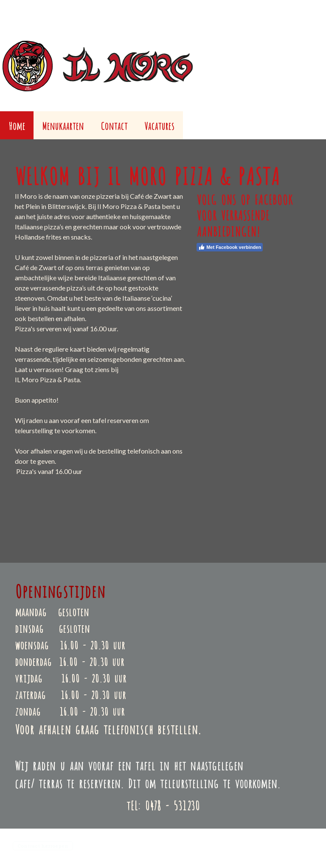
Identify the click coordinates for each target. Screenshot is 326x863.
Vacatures (159, 125)
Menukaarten (63, 125)
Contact (114, 125)
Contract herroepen (42, 846)
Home (16, 125)
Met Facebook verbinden (229, 247)
